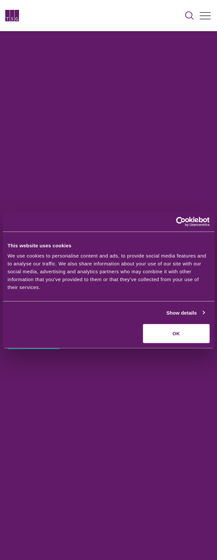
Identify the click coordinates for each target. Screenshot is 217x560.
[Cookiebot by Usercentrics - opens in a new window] (180, 221)
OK (176, 333)
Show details (181, 312)
